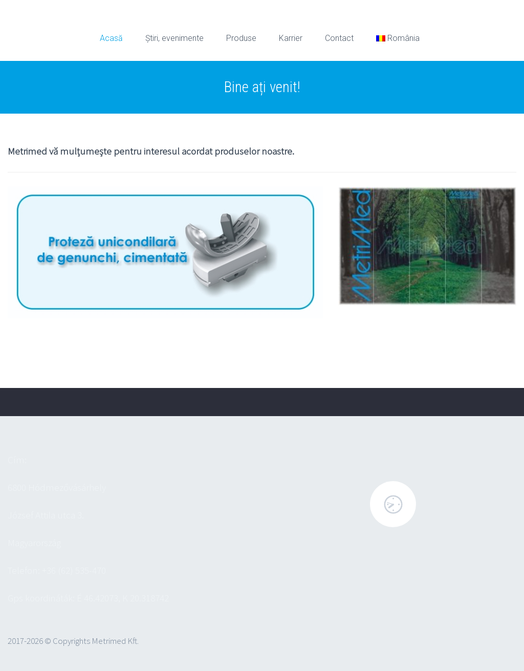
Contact (339, 38)
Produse (241, 38)
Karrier (290, 38)
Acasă (111, 38)
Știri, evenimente (174, 38)
